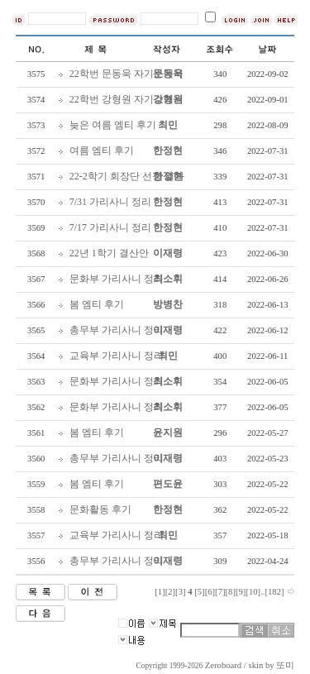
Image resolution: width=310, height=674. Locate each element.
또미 (285, 665)
